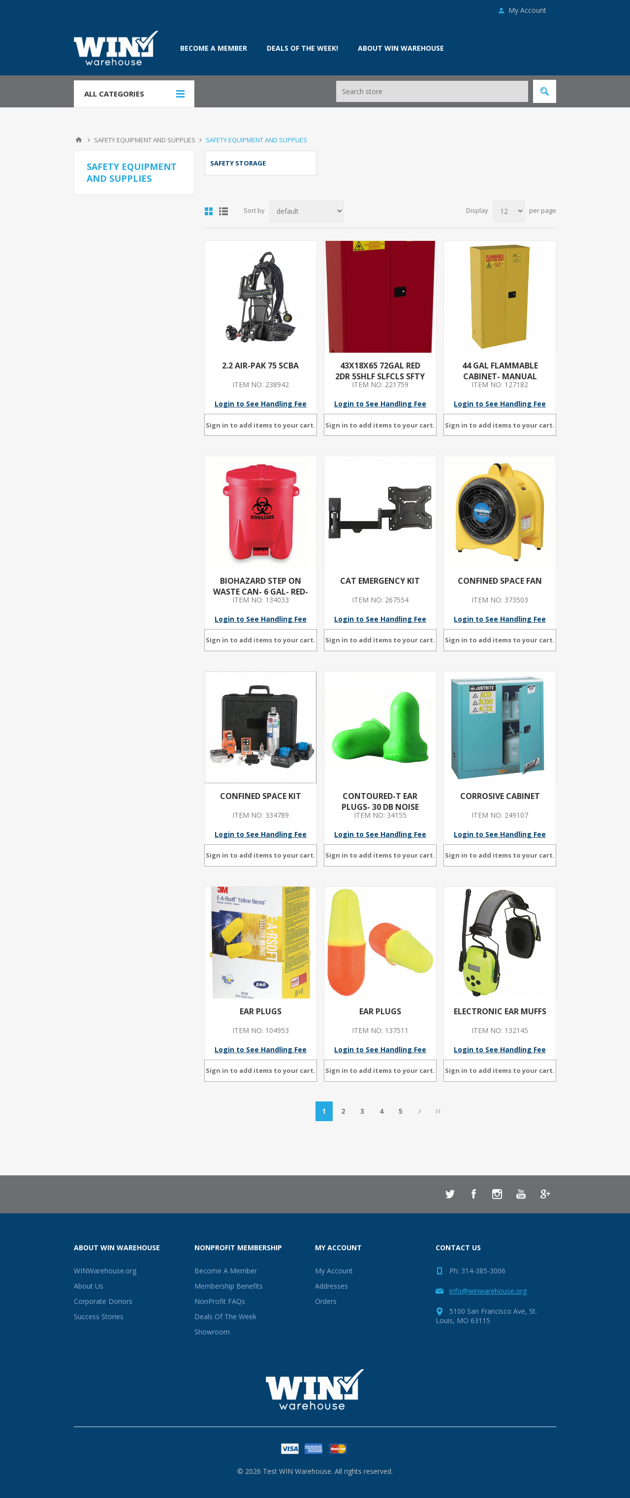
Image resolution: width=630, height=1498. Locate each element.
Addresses (331, 1286)
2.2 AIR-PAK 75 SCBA (260, 365)
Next (420, 1111)
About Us (88, 1286)
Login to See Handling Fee (261, 403)
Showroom (212, 1331)
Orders (326, 1301)
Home (79, 140)
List (223, 211)
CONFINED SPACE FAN (500, 580)
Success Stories (99, 1316)
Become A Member (225, 1270)
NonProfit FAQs (219, 1301)
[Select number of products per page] (509, 211)
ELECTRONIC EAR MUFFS (500, 1011)
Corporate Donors (103, 1301)
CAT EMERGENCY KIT (380, 580)
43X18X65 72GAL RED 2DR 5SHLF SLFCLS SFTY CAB (380, 376)
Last (438, 1111)
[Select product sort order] (306, 211)
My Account (527, 10)
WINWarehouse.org (105, 1270)
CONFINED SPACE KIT (260, 796)
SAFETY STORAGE (238, 163)
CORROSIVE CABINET (500, 796)
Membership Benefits (228, 1286)
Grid (208, 211)
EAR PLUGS (261, 1011)
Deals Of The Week (225, 1316)
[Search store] (432, 91)
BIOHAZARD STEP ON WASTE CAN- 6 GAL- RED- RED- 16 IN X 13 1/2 (260, 591)
